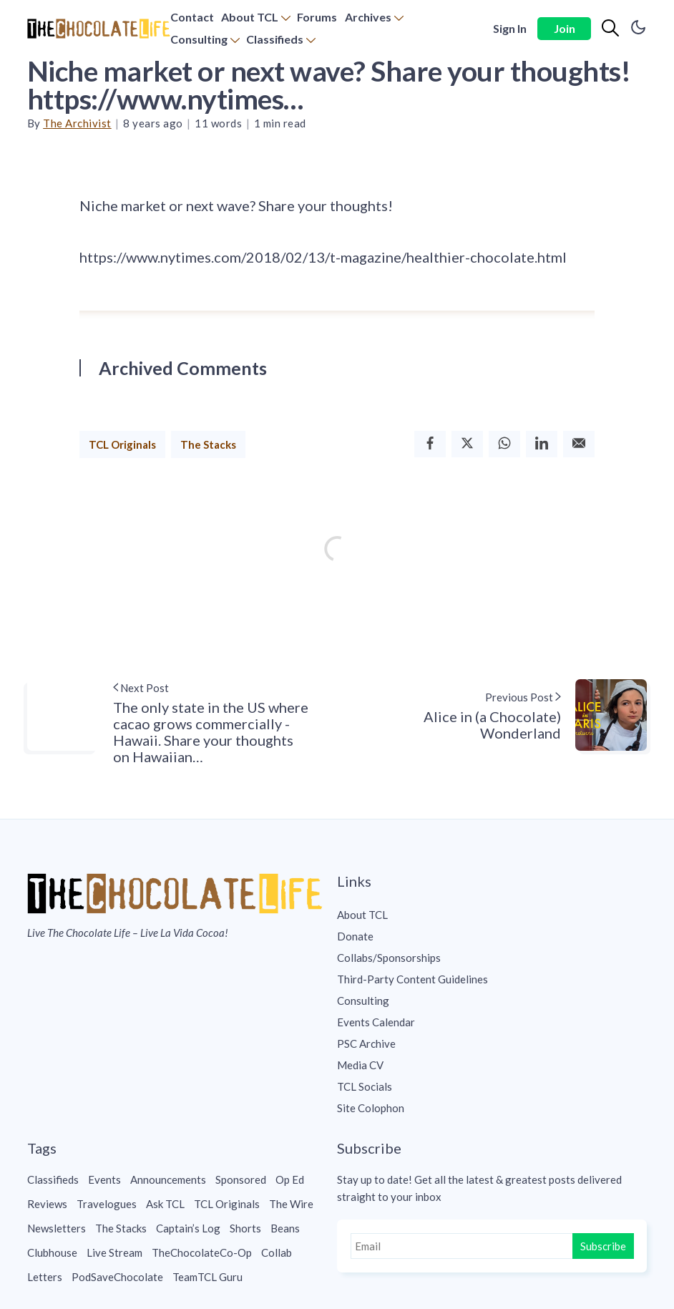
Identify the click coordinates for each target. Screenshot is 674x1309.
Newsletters (56, 1228)
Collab (276, 1252)
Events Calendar (376, 1022)
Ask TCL (165, 1203)
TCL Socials (364, 1086)
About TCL (249, 17)
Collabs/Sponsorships (389, 957)
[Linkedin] (541, 444)
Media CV (360, 1065)
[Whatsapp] (504, 444)
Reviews (47, 1203)
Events (104, 1179)
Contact (192, 17)
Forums (317, 17)
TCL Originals (122, 444)
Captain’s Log (188, 1228)
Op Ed (289, 1179)
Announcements (168, 1179)
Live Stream (114, 1252)
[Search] (610, 28)
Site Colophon (370, 1107)
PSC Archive (366, 1043)
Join (564, 28)
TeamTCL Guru (207, 1276)
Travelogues (107, 1203)
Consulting (199, 39)
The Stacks (208, 444)
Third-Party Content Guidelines (412, 979)
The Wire (291, 1203)
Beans (285, 1228)
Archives (368, 17)
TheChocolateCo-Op (202, 1252)
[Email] (579, 444)
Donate (355, 936)
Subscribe (603, 1246)
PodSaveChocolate (117, 1276)
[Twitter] (467, 444)
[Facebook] (430, 444)
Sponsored (240, 1179)
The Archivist (77, 123)
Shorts (245, 1228)
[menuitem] (192, 17)
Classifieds (274, 39)
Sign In (510, 28)
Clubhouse (52, 1252)
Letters (44, 1276)
